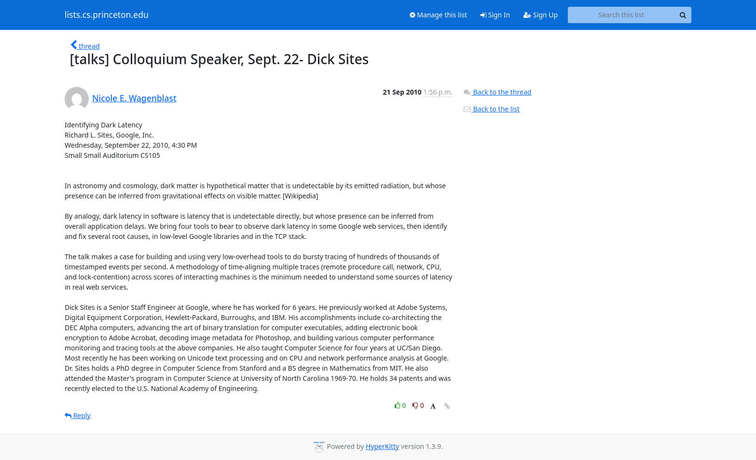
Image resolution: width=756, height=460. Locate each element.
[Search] (682, 15)
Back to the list (491, 108)
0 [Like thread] (401, 405)
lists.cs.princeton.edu (107, 15)
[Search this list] (621, 15)
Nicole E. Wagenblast (134, 98)
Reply (78, 415)
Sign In (495, 14)
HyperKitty (382, 446)
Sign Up (540, 14)
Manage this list (438, 14)
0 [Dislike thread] (418, 405)
